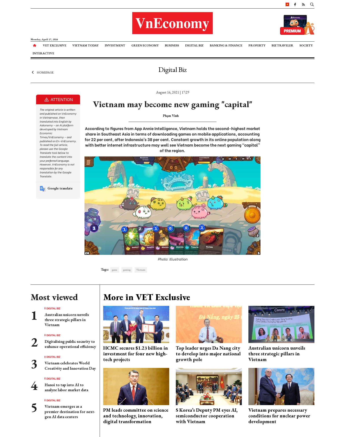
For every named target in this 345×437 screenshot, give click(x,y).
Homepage (42, 72)
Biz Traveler (282, 45)
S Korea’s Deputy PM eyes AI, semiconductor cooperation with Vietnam (207, 416)
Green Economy (145, 45)
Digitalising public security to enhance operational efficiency (70, 344)
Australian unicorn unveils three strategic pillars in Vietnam (67, 319)
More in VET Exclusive (146, 297)
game (114, 270)
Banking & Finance (226, 45)
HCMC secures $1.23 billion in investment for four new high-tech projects (135, 354)
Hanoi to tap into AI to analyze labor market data (66, 387)
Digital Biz (194, 45)
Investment (115, 45)
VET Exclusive (54, 45)
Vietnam (140, 270)
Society (306, 45)
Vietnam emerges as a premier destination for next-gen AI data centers (70, 411)
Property (256, 45)
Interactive (43, 53)
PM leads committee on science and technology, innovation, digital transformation (135, 416)
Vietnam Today (85, 45)
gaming (126, 270)
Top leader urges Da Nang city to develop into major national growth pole (208, 354)
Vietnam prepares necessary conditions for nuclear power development (279, 416)
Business (172, 45)
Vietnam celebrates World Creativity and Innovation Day (70, 365)
